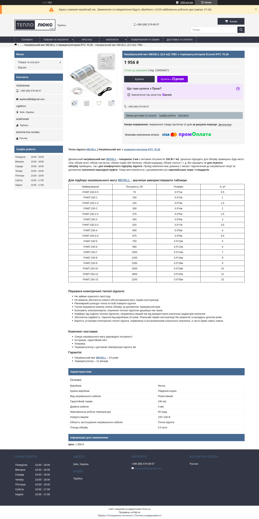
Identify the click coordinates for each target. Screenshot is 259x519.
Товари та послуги (56, 39)
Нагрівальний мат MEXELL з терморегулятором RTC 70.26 (58, 45)
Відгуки (22, 67)
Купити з (172, 79)
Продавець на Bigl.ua (129, 512)
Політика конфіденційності (148, 515)
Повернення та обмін (145, 39)
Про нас (87, 39)
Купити (139, 79)
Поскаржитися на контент (120, 515)
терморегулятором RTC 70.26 (142, 149)
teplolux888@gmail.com (32, 99)
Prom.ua (146, 509)
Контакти (112, 39)
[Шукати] (241, 30)
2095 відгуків (186, 2)
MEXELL (92, 149)
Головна (27, 39)
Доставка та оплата (180, 39)
